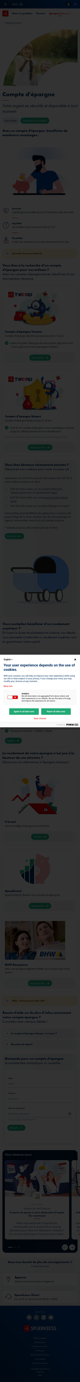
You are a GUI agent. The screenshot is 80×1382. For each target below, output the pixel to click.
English (8, 659)
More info (8, 686)
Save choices (40, 718)
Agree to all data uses (24, 711)
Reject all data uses (56, 711)
